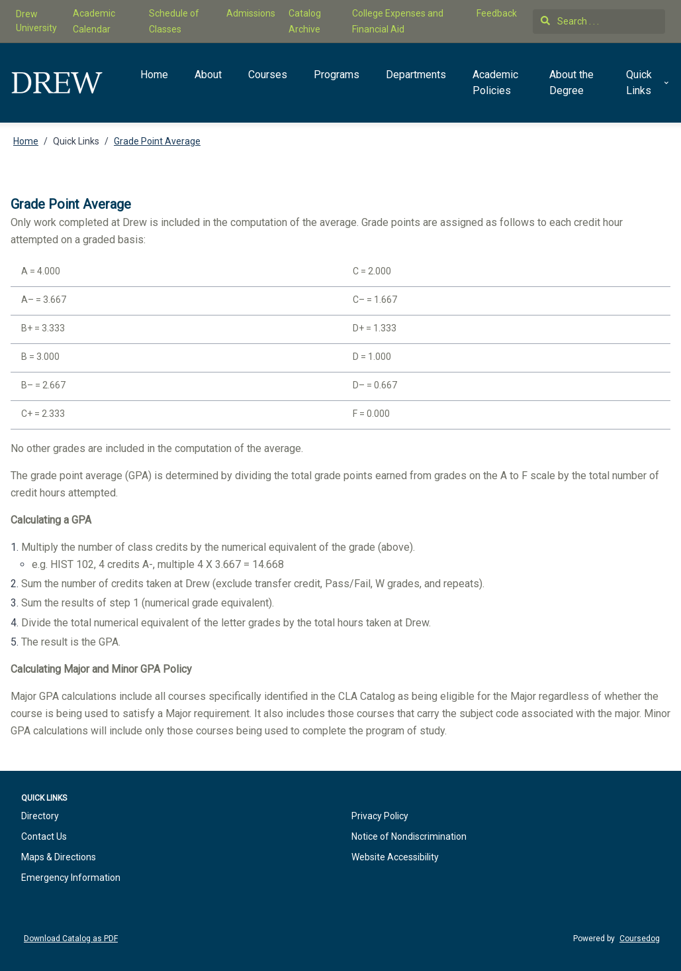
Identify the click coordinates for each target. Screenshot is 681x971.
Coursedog (639, 938)
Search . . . (570, 21)
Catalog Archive (305, 21)
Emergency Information (70, 877)
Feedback (497, 13)
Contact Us (44, 836)
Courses (267, 74)
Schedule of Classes (174, 21)
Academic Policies (495, 82)
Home (154, 74)
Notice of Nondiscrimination (409, 836)
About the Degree (571, 82)
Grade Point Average (157, 141)
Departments (416, 74)
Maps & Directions (58, 857)
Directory (40, 816)
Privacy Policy (379, 816)
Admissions (250, 13)
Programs (336, 74)
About (208, 74)
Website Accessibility (395, 857)
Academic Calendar (94, 21)
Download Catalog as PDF (71, 938)
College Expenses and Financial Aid (397, 21)
